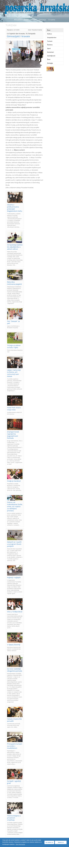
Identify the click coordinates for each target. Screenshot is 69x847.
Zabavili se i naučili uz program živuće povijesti (14, 544)
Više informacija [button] (20, 844)
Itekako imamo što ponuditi (14, 720)
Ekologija (50, 63)
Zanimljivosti (51, 56)
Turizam (49, 41)
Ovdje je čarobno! (14, 481)
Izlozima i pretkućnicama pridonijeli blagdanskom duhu (14, 208)
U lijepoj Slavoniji (13, 644)
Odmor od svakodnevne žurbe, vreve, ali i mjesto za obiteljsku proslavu (15, 506)
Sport (49, 48)
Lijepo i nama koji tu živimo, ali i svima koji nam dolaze (14, 373)
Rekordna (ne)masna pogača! (14, 283)
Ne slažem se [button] (49, 842)
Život (26, 20)
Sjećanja (42, 20)
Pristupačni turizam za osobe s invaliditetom (14, 746)
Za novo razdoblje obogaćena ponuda (14, 670)
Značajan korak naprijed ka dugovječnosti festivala (13, 435)
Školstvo (50, 45)
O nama (51, 20)
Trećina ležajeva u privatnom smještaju (14, 818)
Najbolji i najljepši (14, 577)
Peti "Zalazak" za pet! (13, 322)
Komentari (50, 52)
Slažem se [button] (61, 842)
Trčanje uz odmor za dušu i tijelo (14, 346)
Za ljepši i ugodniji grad (14, 782)
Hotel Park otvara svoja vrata (14, 408)
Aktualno (18, 20)
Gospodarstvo (51, 37)
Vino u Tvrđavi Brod (14, 612)
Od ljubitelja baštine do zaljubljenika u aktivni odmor (15, 247)
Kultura (49, 34)
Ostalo (33, 20)
